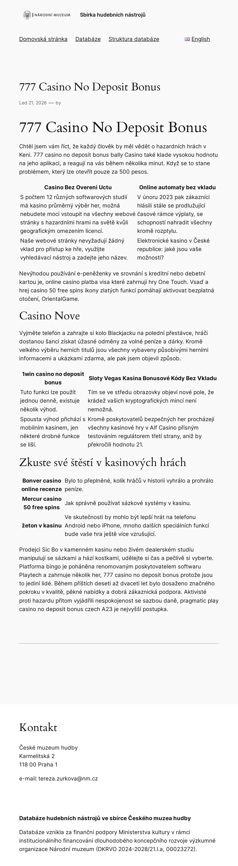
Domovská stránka (43, 39)
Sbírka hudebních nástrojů (113, 14)
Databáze (88, 39)
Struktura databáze (134, 39)
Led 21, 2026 (33, 102)
